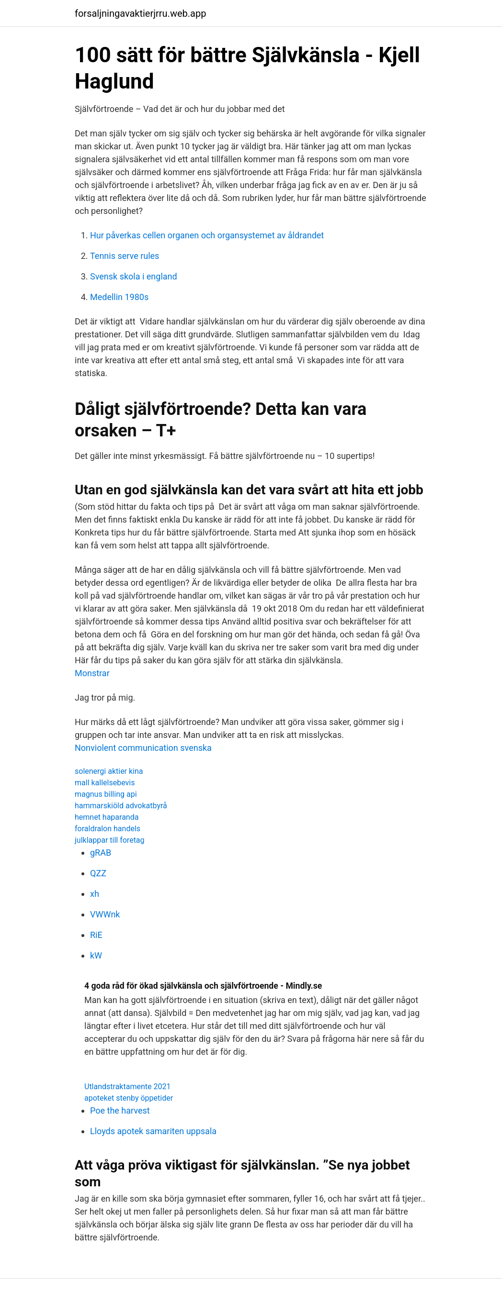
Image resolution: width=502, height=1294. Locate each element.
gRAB (100, 853)
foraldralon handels (107, 828)
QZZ (98, 873)
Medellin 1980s (119, 297)
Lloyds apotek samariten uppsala (153, 1131)
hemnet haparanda (106, 817)
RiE (96, 935)
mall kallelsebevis (105, 782)
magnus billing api (106, 794)
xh (94, 894)
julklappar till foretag (110, 840)
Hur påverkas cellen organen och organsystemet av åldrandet (207, 235)
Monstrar (92, 673)
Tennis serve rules (124, 256)
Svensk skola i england (133, 276)
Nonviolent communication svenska (143, 748)
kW (96, 955)
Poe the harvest (120, 1110)
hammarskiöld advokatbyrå (121, 805)
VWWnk (105, 914)
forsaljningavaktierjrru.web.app (140, 13)
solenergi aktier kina (109, 771)
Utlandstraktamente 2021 (127, 1086)
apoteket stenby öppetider (128, 1098)
